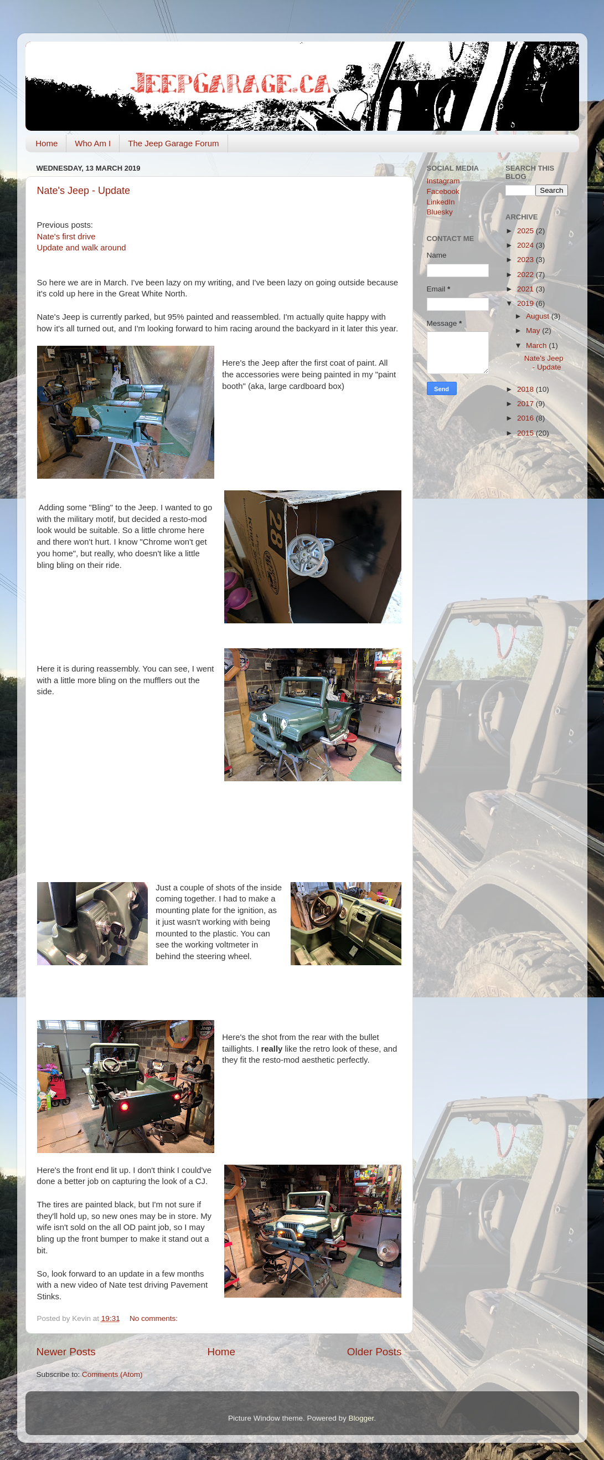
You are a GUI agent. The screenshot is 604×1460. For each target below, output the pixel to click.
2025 (526, 231)
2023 (526, 259)
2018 (526, 389)
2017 (526, 403)
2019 (526, 303)
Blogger (361, 1418)
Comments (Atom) (112, 1374)
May (534, 330)
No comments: (155, 1318)
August (538, 316)
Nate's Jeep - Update (84, 190)
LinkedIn (441, 202)
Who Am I (93, 143)
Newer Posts (66, 1351)
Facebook (443, 191)
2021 (526, 289)
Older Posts (374, 1351)
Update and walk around (81, 247)
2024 (526, 245)
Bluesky (440, 212)
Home (46, 143)
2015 (526, 433)
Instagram (443, 181)
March (537, 345)
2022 (526, 274)
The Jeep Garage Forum (173, 143)
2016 (526, 418)
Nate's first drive (66, 236)
